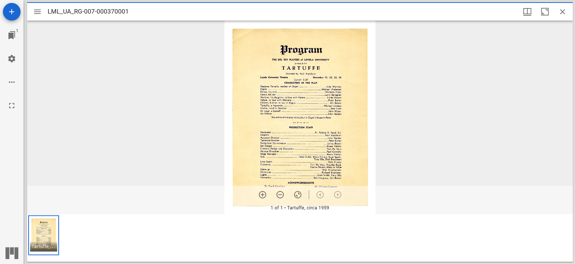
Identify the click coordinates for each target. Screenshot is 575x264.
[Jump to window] (12, 35)
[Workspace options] (12, 82)
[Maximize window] (545, 12)
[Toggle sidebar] (37, 12)
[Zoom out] (280, 194)
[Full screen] (12, 105)
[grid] (300, 238)
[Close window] (562, 12)
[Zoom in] (262, 194)
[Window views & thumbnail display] (527, 12)
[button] (43, 235)
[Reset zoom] (298, 194)
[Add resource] (12, 12)
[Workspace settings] (12, 58)
